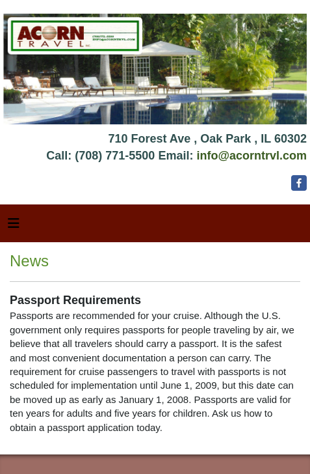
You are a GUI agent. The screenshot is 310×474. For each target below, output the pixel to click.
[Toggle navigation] (13, 226)
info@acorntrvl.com (251, 155)
